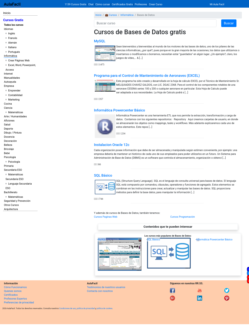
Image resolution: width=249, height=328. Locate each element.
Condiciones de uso (67, 308)
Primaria (8, 165)
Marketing (13, 99)
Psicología (10, 157)
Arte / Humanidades (15, 116)
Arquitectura (11, 209)
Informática (10, 55)
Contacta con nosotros (100, 291)
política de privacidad (86, 308)
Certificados (11, 294)
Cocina (8, 103)
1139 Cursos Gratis (76, 4)
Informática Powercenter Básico (119, 110)
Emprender (14, 90)
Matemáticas (15, 112)
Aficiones (9, 120)
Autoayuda (10, 81)
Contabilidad (15, 95)
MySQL (99, 41)
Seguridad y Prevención (17, 200)
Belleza (8, 144)
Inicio (6, 13)
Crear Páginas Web (19, 60)
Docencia (9, 136)
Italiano (12, 47)
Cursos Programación (182, 216)
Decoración (10, 140)
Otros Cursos (11, 205)
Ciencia (8, 107)
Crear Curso (155, 4)
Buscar (229, 23)
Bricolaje (9, 149)
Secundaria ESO (13, 169)
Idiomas (8, 29)
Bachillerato (10, 192)
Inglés (11, 33)
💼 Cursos (111, 15)
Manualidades (12, 77)
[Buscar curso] (155, 23)
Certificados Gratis (122, 4)
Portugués (14, 51)
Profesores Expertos (15, 298)
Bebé (7, 153)
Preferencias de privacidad (19, 302)
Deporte (8, 128)
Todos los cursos (13, 24)
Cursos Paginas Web (105, 216)
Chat (91, 4)
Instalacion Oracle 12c (111, 145)
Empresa (9, 85)
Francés (12, 38)
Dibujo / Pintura (12, 132)
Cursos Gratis (13, 20)
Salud (7, 124)
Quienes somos (13, 291)
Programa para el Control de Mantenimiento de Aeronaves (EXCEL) (147, 75)
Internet (8, 73)
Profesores (141, 4)
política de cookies (104, 308)
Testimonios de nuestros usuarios (106, 287)
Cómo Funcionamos (15, 287)
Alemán (12, 42)
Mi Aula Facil (217, 4)
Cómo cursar (102, 4)
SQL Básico (103, 175)
